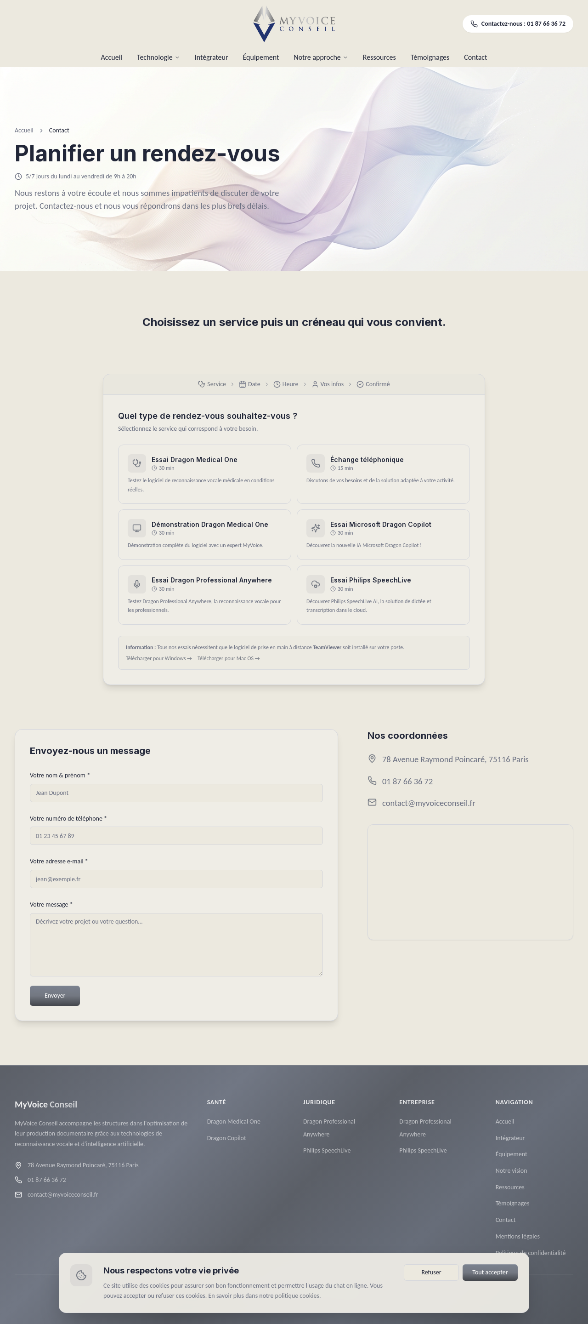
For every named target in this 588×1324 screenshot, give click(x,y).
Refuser (431, 1272)
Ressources (379, 57)
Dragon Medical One (233, 1129)
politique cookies (297, 1296)
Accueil (112, 57)
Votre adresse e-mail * (59, 862)
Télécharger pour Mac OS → (229, 658)
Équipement (261, 57)
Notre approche (321, 57)
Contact (475, 57)
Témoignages (430, 57)
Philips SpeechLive (327, 1159)
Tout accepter (490, 1272)
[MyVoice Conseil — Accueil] (294, 24)
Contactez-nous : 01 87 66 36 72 (517, 24)
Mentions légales (518, 1244)
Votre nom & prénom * (60, 775)
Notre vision (511, 1178)
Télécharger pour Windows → (159, 658)
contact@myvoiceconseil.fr (428, 803)
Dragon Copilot (226, 1146)
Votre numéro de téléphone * (68, 818)
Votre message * (51, 904)
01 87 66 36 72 (407, 781)
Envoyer (55, 995)
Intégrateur (211, 57)
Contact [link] (59, 130)
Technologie (158, 57)
